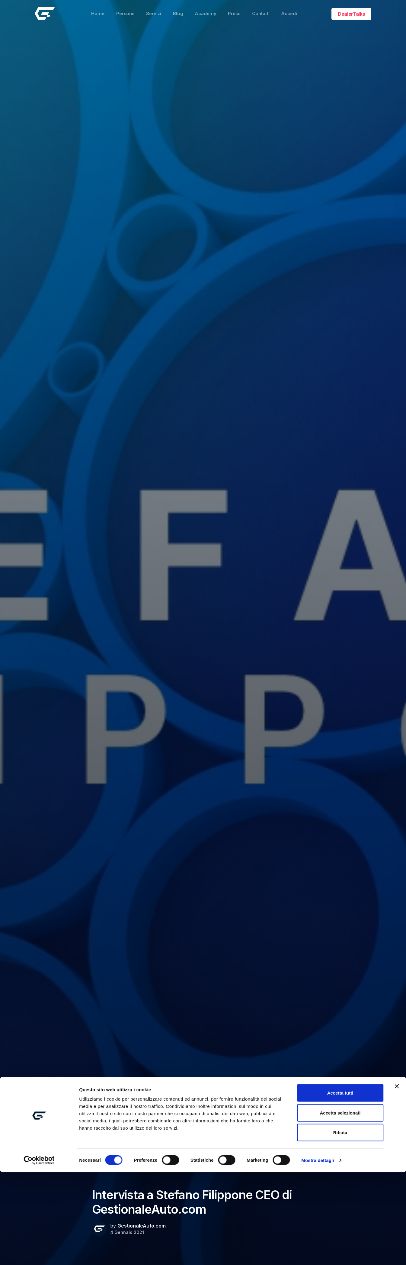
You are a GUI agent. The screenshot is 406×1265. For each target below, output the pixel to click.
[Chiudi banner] (397, 1179)
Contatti (263, 11)
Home (94, 11)
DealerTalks (351, 11)
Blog (177, 11)
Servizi (152, 11)
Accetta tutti (340, 1185)
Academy (205, 11)
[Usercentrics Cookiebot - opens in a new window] (39, 1253)
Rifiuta (340, 1225)
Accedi (292, 11)
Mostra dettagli (317, 1253)
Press (235, 11)
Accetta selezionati (340, 1205)
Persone (123, 11)
